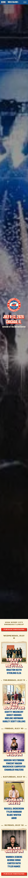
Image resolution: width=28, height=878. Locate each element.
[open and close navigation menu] (25, 2)
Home (3, 2)
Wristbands (13, 2)
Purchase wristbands (14, 629)
